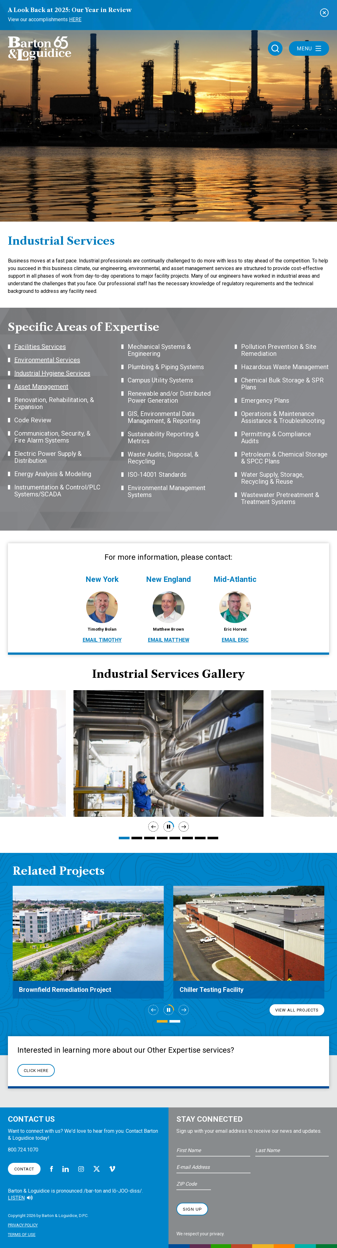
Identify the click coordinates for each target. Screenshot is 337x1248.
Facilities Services (40, 346)
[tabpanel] (168, 753)
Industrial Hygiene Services (52, 373)
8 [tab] (212, 838)
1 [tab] (124, 838)
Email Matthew (168, 640)
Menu (309, 49)
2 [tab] (136, 838)
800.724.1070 (23, 1150)
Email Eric (235, 640)
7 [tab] (200, 838)
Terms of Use (21, 1234)
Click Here (36, 1070)
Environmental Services (47, 360)
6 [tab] (187, 838)
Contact (24, 1169)
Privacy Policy (23, 1225)
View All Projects (297, 1010)
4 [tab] (162, 838)
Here (75, 19)
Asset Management (41, 386)
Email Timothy (102, 640)
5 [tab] (174, 838)
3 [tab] (149, 838)
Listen (16, 1198)
